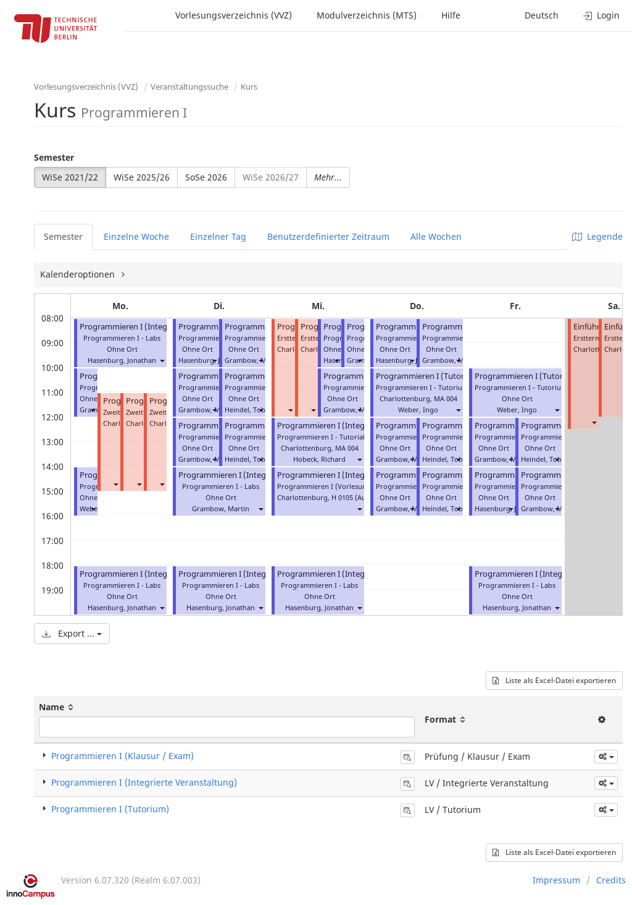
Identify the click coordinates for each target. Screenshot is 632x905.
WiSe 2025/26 (142, 177)
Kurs (249, 86)
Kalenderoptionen (78, 274)
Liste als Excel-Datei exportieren (554, 680)
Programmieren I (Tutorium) (110, 809)
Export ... (72, 633)
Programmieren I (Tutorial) (425, 376)
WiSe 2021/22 (70, 177)
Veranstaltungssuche (189, 86)
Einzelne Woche (136, 236)
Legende (597, 236)
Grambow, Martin (253, 360)
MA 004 (347, 448)
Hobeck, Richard (319, 459)
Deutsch (542, 15)
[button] (162, 360)
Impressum (556, 880)
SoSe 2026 (206, 177)
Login (601, 15)
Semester (54, 157)
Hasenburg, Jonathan (122, 360)
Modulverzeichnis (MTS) (367, 15)
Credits (611, 880)
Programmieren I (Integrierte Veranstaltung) (162, 326)
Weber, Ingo (418, 409)
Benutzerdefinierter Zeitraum (328, 236)
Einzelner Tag (218, 236)
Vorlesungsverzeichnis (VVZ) (233, 15)
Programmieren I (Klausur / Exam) (122, 756)
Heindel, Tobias (249, 409)
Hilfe (450, 15)
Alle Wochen (436, 236)
